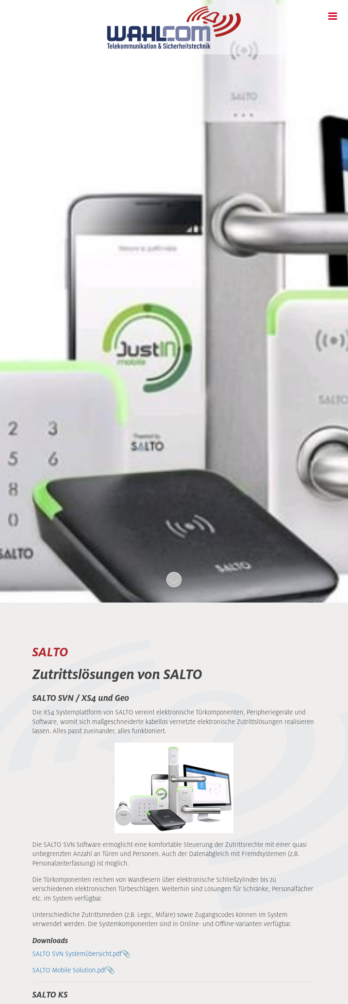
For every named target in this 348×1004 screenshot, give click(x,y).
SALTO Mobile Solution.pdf (69, 970)
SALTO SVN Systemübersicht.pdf (77, 953)
